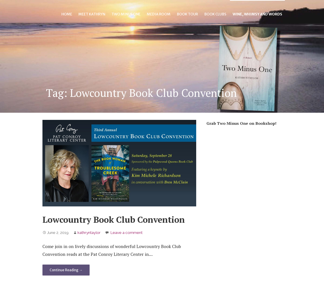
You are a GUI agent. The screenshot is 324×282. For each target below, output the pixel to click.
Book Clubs (215, 14)
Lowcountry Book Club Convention (113, 219)
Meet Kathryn (91, 14)
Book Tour (187, 14)
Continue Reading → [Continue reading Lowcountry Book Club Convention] (66, 270)
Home (66, 14)
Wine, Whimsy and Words (257, 14)
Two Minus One (126, 14)
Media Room (158, 14)
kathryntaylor (89, 232)
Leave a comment (126, 232)
